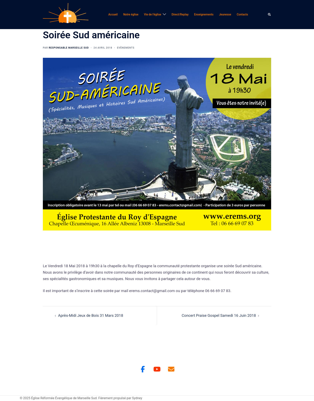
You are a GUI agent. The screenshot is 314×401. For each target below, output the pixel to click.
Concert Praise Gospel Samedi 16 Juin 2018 (219, 315)
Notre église (130, 14)
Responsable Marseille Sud (69, 47)
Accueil (113, 14)
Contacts (242, 14)
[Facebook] (142, 369)
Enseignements (203, 14)
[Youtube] (157, 369)
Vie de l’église (152, 14)
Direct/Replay (180, 14)
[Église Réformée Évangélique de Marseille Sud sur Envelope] (171, 369)
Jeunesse (225, 14)
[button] (269, 14)
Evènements (125, 47)
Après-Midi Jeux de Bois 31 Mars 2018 (90, 315)
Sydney (137, 398)
